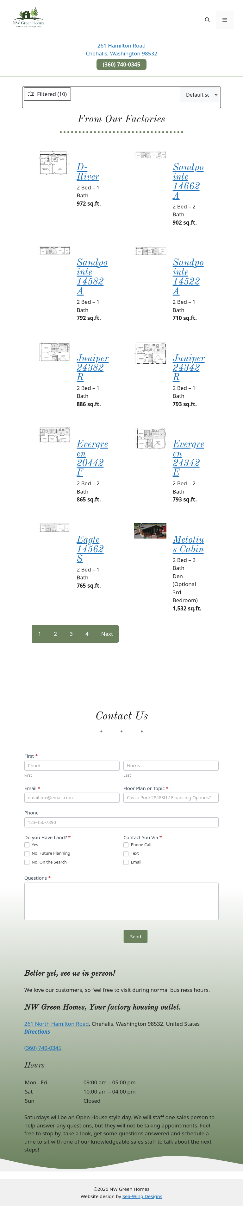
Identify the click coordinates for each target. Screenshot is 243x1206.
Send (135, 936)
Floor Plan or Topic (145, 788)
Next (107, 633)
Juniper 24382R (93, 368)
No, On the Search (45, 862)
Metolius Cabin (188, 544)
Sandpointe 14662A (188, 182)
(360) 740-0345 (42, 1047)
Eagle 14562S (90, 549)
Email (32, 788)
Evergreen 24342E (188, 459)
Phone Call (137, 845)
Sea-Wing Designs (142, 1196)
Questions (37, 878)
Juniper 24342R (189, 368)
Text (131, 853)
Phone (31, 812)
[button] (207, 19)
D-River (88, 172)
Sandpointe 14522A (188, 277)
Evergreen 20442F (92, 459)
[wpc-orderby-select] (199, 94)
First (31, 756)
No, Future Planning (47, 853)
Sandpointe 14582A (92, 277)
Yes (31, 845)
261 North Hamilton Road (56, 1023)
